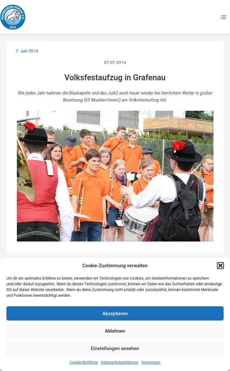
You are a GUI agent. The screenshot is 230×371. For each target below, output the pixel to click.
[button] (220, 265)
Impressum (150, 362)
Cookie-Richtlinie (83, 362)
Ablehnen (115, 331)
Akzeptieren (115, 313)
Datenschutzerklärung (119, 362)
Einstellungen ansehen (115, 348)
